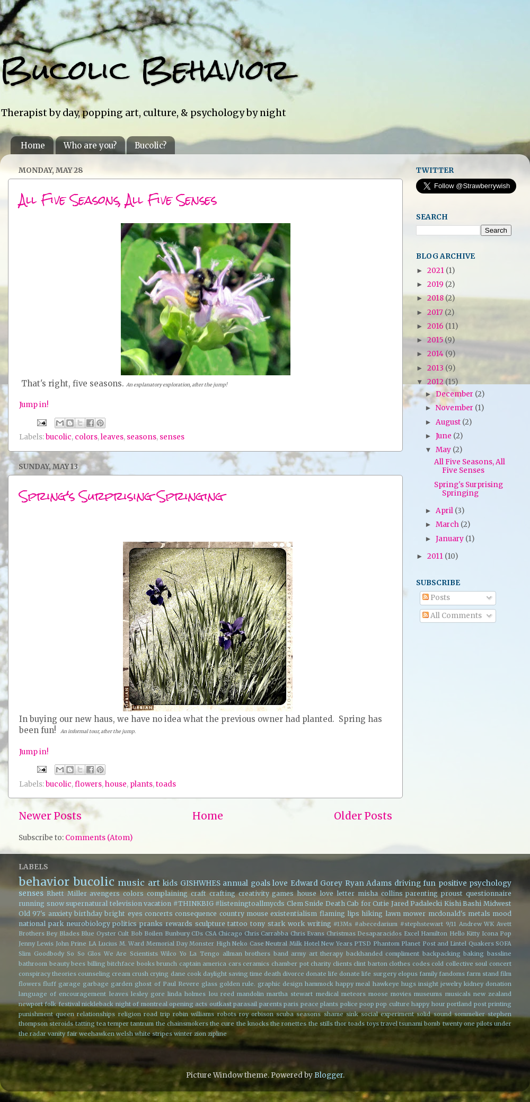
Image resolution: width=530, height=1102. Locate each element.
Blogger (328, 1075)
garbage (96, 984)
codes (421, 963)
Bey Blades (62, 933)
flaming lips (339, 914)
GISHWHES (200, 883)
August (449, 422)
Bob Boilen (147, 933)
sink (352, 1014)
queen (65, 1014)
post (480, 1004)
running (32, 903)
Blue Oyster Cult (105, 933)
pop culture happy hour (410, 1004)
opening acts (188, 1004)
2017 (436, 312)
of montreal (149, 1004)
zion (200, 1033)
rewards (178, 924)
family (428, 973)
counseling (94, 973)
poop (366, 1004)
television (126, 903)
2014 (436, 353)
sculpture (210, 924)
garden (121, 984)
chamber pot (290, 963)
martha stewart (290, 994)
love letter (337, 893)
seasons (141, 437)
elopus (408, 973)
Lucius (107, 943)
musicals (458, 994)
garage (69, 984)
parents (270, 1004)
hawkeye (386, 984)
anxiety (60, 914)
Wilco (168, 953)
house (116, 784)
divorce (293, 973)
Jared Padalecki (417, 903)
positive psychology (475, 883)
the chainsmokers (182, 1023)
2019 (436, 284)
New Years (336, 943)
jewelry (451, 984)
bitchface (121, 963)
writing (319, 924)
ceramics (256, 963)
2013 (436, 368)
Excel (411, 933)
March (448, 524)
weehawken (96, 1033)
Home (33, 145)
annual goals (246, 883)
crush (140, 973)
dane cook (186, 973)
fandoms (452, 973)
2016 (436, 326)
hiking (372, 914)
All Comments (452, 615)
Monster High (209, 943)
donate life (322, 973)
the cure (222, 1023)
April (445, 510)
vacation (157, 903)
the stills (320, 1023)
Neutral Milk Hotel (293, 943)
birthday (88, 914)
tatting (85, 1023)
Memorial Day (167, 943)
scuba (285, 1014)
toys (373, 1023)
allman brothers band (255, 953)
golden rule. (237, 984)
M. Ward (131, 943)
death (272, 973)
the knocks (252, 1023)
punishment (36, 1014)
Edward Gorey (316, 883)
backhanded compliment (383, 953)
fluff (49, 984)
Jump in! (34, 404)
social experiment (387, 1014)
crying (159, 973)
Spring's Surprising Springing (121, 495)
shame (333, 1014)
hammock (319, 984)
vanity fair (62, 1033)
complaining (167, 893)
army (298, 953)
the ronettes (288, 1023)
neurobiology (88, 924)
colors (86, 437)
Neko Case (247, 943)
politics (124, 924)
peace (310, 1004)
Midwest (497, 903)
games (283, 893)
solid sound (434, 1014)
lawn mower (405, 914)
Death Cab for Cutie (357, 903)
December (455, 394)
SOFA (503, 943)
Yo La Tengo (199, 953)
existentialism (293, 914)
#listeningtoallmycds (250, 903)
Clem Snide (305, 903)
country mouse (243, 914)
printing (499, 1004)
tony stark (267, 924)
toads (166, 784)
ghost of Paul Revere (167, 984)
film (505, 973)
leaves (112, 437)
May (444, 449)
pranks (151, 924)
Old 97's (32, 914)
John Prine (71, 943)
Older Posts (363, 815)
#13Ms (342, 924)
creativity (253, 893)
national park (41, 924)
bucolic (59, 437)
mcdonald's (447, 914)
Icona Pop (496, 933)
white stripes (153, 1033)
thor (340, 1023)
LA (92, 943)
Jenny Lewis (36, 943)
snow (55, 903)
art (154, 882)
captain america (203, 963)
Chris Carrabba (266, 933)
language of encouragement (62, 994)
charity (321, 963)
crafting (222, 893)
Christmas (341, 933)
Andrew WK (476, 924)
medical (327, 994)
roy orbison (256, 1014)
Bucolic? (150, 145)
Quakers (481, 943)
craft (198, 893)
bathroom (33, 963)
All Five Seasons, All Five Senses (118, 199)
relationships (96, 1014)
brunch (166, 963)
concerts (159, 914)
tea (101, 1023)
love (280, 883)
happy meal (352, 984)
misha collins (380, 893)
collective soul (467, 963)
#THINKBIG (193, 903)
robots (226, 1014)
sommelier (469, 1014)
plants (141, 784)
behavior (44, 882)
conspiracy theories (47, 973)
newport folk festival (49, 1004)
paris (291, 1004)
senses (172, 437)
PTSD (362, 943)
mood (501, 914)
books (146, 963)
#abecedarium (376, 924)
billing (96, 963)
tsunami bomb (419, 1023)
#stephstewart (421, 924)
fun (429, 883)
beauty (59, 963)
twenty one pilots (467, 1023)
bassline (499, 953)
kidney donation (487, 984)
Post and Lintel (444, 943)
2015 (436, 340)
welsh (124, 1033)
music (131, 882)
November (455, 407)
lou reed (221, 994)
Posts (436, 597)
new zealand (492, 994)
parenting (421, 893)
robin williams (193, 1014)
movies (401, 994)
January (450, 538)
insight (428, 984)
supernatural (87, 903)
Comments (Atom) (98, 837)
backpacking (441, 953)
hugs (408, 984)
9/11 (451, 924)
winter (183, 1033)
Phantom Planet (396, 943)
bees (78, 963)
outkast (220, 1004)
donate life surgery (367, 973)
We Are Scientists (131, 953)
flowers (88, 784)
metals (479, 914)
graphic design (280, 984)
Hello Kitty (464, 933)
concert (500, 963)
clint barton (370, 963)
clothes (399, 963)
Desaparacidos (379, 933)
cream (121, 973)
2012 (436, 381)
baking (473, 953)
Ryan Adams (368, 883)
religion (129, 1014)
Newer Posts (50, 815)
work (296, 924)
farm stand (482, 973)
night (123, 1004)
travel (389, 1023)
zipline (217, 1033)
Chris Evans (307, 933)
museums (428, 994)
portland (459, 1004)
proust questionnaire (476, 893)
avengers (105, 893)
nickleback (97, 1004)
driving (407, 883)
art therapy (326, 953)
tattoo (237, 924)
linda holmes (186, 994)
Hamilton (434, 933)
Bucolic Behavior (145, 70)
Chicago (230, 933)
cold (437, 963)
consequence (196, 914)
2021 (436, 270)
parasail (245, 1004)
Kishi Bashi (463, 903)
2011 (436, 556)
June (444, 435)
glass (209, 984)
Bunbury (177, 933)
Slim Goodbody (41, 953)
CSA (211, 933)
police (349, 1004)
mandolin (250, 994)
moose (378, 994)
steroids (61, 1023)
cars (234, 963)
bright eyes (123, 914)
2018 (436, 298)
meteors (353, 994)
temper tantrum (131, 1023)
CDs (197, 933)
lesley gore (148, 994)
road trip (157, 1014)
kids (170, 883)
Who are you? (90, 145)
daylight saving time (232, 973)
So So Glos (84, 953)
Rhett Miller (67, 893)
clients (342, 963)
